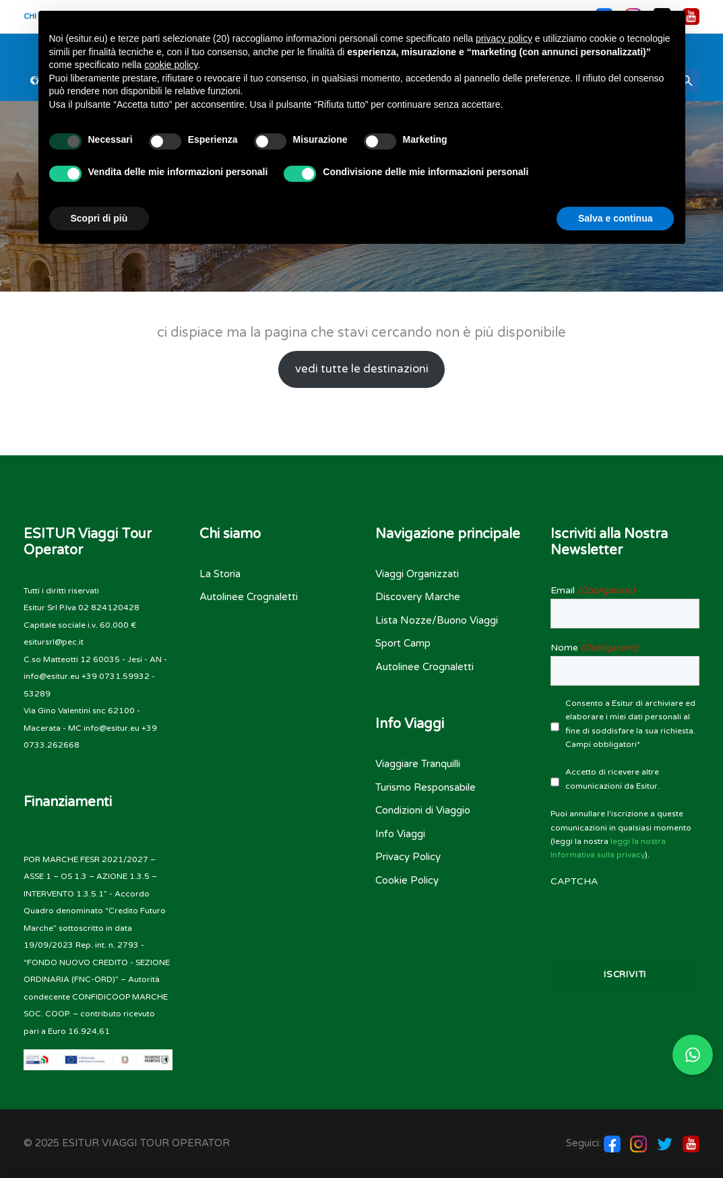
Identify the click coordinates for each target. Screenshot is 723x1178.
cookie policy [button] (170, 64)
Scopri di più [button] (99, 218)
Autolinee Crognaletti (248, 597)
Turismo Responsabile (425, 787)
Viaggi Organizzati (417, 574)
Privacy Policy (408, 857)
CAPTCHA (574, 881)
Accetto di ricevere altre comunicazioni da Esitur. (612, 778)
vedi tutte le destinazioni (362, 369)
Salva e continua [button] (615, 218)
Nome (594, 648)
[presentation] (625, 916)
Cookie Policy (407, 880)
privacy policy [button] (504, 38)
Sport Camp (403, 643)
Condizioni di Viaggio (422, 810)
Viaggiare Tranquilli (417, 764)
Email (592, 590)
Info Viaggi (400, 834)
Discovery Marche (417, 597)
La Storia (220, 574)
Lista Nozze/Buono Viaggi (436, 620)
